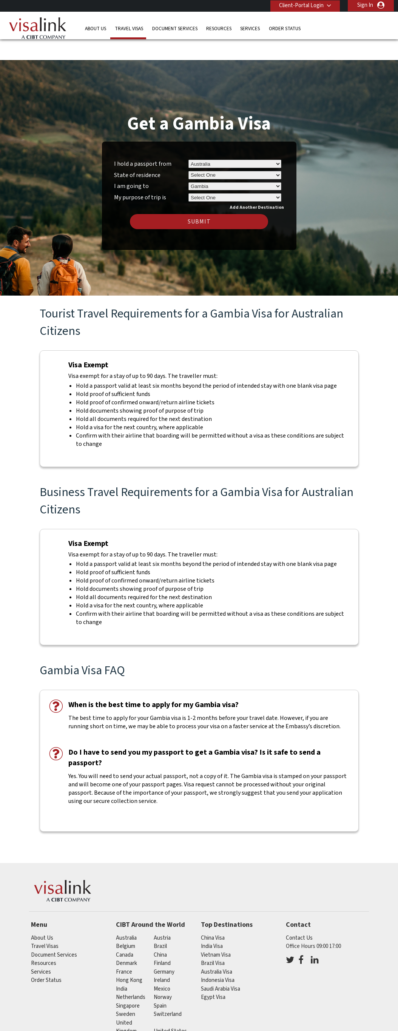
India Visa (212, 924)
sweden (125, 992)
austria (162, 916)
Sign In (365, 5)
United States (170, 1009)
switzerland (168, 992)
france (124, 950)
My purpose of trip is (140, 174)
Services (250, 28)
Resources (218, 28)
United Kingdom (126, 1005)
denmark (126, 941)
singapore (128, 984)
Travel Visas (129, 28)
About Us (95, 28)
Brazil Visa (213, 941)
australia (126, 916)
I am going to (131, 164)
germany (164, 950)
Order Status (285, 28)
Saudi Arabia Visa (220, 967)
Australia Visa (216, 950)
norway (163, 975)
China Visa (213, 916)
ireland (162, 958)
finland (162, 941)
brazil (160, 924)
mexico (162, 967)
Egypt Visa (213, 975)
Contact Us (299, 916)
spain (160, 984)
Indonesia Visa (217, 958)
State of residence (137, 153)
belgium (125, 924)
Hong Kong (129, 958)
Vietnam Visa (216, 933)
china (160, 933)
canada (124, 933)
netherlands (130, 975)
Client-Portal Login (300, 5)
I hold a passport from (142, 141)
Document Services (174, 28)
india (121, 967)
